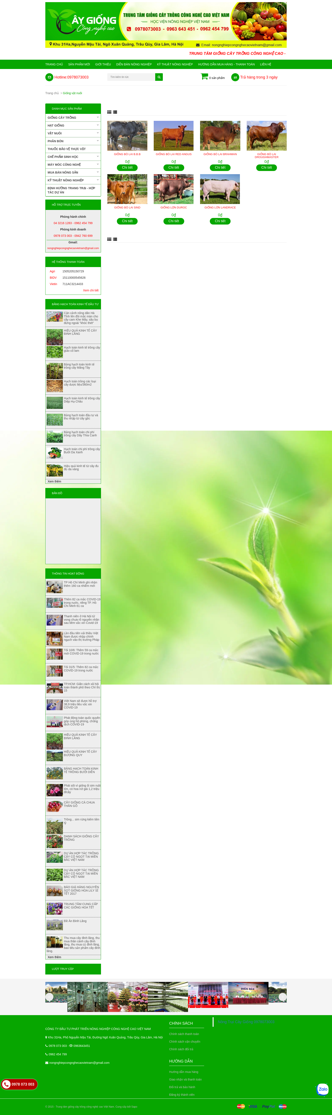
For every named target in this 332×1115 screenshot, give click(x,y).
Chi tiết (127, 167)
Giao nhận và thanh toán (185, 1079)
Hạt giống (73, 125)
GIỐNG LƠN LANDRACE (220, 207)
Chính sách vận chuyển (184, 1041)
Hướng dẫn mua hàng (183, 1072)
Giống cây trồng (73, 117)
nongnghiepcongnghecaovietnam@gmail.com (79, 1062)
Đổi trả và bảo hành (182, 1087)
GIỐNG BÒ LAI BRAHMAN (220, 154)
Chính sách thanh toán (184, 1034)
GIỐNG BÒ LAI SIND (127, 207)
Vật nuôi (73, 133)
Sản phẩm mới (79, 64)
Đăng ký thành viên (182, 1094)
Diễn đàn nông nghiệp (134, 64)
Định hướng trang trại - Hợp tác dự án (71, 190)
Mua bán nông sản (73, 172)
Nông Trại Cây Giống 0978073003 (246, 1022)
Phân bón (73, 141)
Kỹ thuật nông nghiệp (175, 64)
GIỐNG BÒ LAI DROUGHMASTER (266, 156)
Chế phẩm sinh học (73, 156)
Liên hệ (265, 64)
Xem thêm (54, 481)
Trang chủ (54, 64)
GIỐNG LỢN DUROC (173, 207)
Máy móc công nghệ (73, 164)
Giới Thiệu (103, 64)
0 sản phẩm (212, 76)
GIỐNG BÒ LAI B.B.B (127, 154)
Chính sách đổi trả (181, 1049)
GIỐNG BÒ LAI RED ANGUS (174, 154)
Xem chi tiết (90, 290)
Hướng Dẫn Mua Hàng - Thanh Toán (226, 64)
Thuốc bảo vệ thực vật (67, 149)
